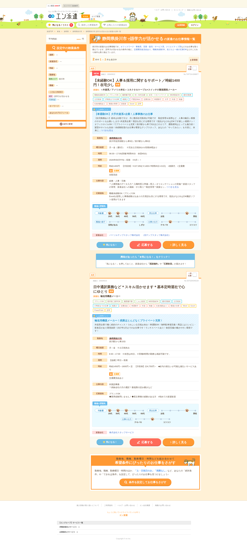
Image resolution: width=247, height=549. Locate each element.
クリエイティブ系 (173, 47)
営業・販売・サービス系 (153, 47)
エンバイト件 (71, 6)
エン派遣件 (54, 6)
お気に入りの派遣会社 (117, 25)
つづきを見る (107, 130)
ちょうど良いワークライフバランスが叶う (63, 11)
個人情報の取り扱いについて (88, 505)
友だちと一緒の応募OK (177, 49)
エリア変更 (96, 16)
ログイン (194, 25)
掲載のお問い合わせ (194, 10)
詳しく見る (179, 245)
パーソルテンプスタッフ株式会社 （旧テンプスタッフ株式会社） (140, 235)
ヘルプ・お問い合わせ (162, 10)
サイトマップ (178, 10)
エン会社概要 (145, 505)
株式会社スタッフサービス (121, 432)
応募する (147, 245)
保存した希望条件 (89, 25)
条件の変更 (68, 124)
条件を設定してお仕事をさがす (147, 482)
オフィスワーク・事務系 (131, 47)
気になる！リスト (62, 25)
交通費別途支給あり (142, 49)
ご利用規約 (108, 505)
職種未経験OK (159, 49)
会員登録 (181, 25)
